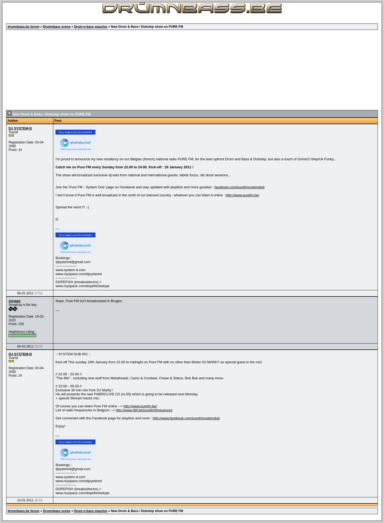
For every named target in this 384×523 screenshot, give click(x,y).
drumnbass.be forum (23, 27)
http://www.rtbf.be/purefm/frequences (144, 410)
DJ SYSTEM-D (20, 128)
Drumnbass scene (56, 27)
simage (15, 301)
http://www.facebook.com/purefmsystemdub (186, 418)
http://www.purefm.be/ (242, 195)
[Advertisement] (192, 70)
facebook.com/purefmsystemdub (239, 187)
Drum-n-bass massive (90, 27)
